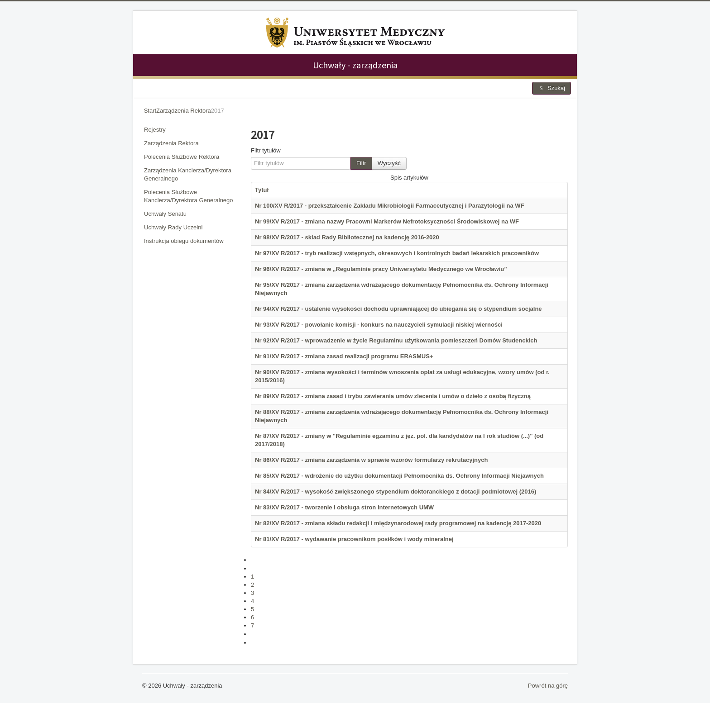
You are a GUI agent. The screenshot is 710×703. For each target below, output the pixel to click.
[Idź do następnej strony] (255, 634)
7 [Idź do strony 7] (252, 625)
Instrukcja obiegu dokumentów (184, 241)
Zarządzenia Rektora (171, 143)
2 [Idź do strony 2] (252, 584)
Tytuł (262, 189)
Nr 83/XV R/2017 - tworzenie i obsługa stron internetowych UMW (344, 507)
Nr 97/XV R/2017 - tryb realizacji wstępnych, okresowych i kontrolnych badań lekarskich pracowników (397, 253)
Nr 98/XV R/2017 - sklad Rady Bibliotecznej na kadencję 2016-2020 (347, 237)
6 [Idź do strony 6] (252, 617)
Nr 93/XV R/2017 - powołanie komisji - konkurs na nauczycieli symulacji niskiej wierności (379, 324)
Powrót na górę (548, 685)
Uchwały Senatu (165, 213)
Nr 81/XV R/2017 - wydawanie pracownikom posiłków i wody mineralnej (354, 539)
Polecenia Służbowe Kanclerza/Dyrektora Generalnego (188, 196)
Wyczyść (389, 163)
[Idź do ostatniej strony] (255, 642)
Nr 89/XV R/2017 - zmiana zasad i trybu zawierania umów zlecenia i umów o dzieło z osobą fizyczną (393, 396)
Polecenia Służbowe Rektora (181, 156)
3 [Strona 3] (252, 592)
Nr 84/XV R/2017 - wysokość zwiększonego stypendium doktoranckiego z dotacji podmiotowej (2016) (395, 491)
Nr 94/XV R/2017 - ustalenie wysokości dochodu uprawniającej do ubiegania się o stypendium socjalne (398, 308)
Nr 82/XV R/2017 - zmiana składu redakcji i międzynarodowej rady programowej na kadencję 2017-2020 (398, 523)
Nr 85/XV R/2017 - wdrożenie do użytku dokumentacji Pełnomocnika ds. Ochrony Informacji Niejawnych (399, 475)
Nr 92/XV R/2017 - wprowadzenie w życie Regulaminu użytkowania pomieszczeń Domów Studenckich (396, 340)
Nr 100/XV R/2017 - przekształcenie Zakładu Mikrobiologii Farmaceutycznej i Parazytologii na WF (389, 205)
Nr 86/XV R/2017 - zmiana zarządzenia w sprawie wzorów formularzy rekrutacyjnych (371, 459)
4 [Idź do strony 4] (252, 601)
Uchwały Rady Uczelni (173, 227)
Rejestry (155, 129)
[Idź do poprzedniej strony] (255, 568)
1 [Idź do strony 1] (252, 576)
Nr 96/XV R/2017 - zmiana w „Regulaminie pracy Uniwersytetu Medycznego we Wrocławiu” (381, 269)
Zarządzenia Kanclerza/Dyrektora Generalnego (187, 174)
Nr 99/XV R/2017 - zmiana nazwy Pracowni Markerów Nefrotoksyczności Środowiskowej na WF (387, 221)
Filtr (361, 163)
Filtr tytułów (266, 150)
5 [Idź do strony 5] (252, 609)
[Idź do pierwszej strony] (255, 559)
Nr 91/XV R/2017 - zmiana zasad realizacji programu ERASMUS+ (344, 356)
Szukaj (551, 88)
